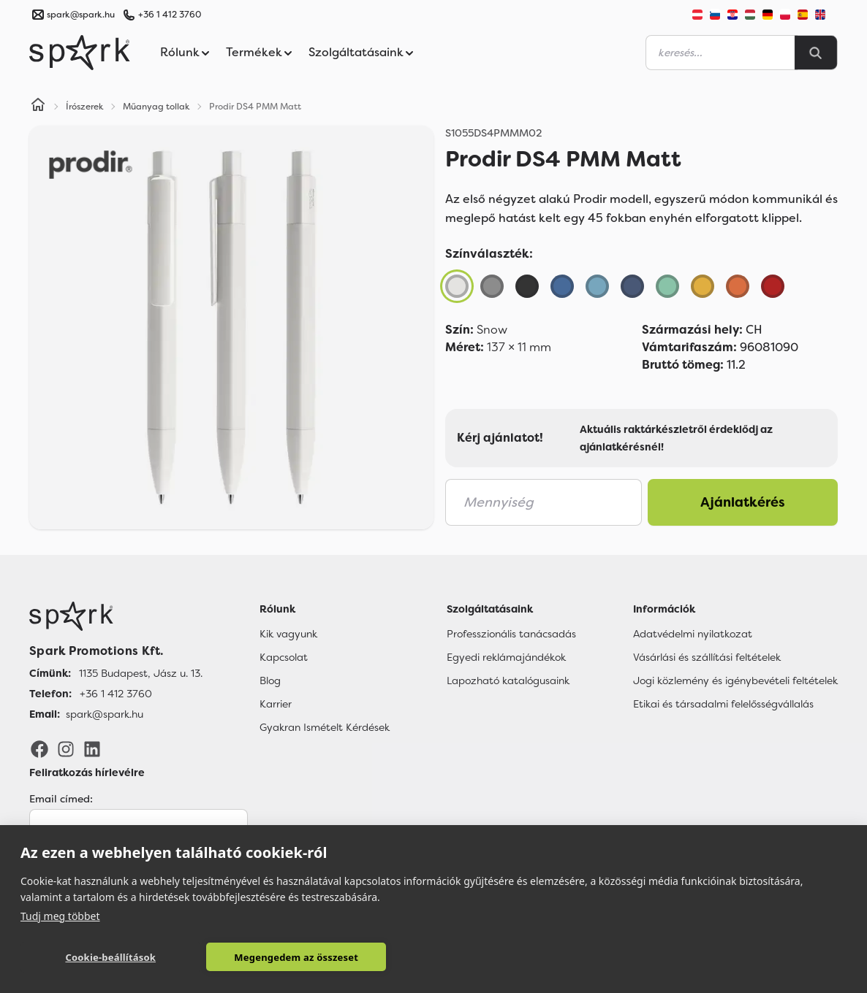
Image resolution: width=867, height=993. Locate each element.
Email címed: (61, 798)
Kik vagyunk (288, 633)
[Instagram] (66, 748)
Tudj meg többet (60, 915)
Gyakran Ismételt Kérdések (325, 727)
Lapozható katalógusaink (508, 680)
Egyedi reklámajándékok (506, 657)
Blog (270, 680)
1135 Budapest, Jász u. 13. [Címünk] (140, 673)
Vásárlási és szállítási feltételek (707, 657)
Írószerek (85, 106)
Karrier (276, 703)
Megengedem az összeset (267, 957)
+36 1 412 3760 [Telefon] (116, 693)
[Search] (816, 52)
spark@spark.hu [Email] (104, 714)
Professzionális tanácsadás (511, 633)
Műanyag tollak (156, 106)
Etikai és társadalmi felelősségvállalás (723, 703)
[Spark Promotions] (79, 52)
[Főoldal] (115, 616)
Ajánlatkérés (742, 502)
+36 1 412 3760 (169, 14)
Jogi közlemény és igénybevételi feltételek (735, 680)
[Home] (38, 106)
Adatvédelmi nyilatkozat (692, 633)
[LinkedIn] (92, 748)
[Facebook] (39, 748)
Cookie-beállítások (101, 957)
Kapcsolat (284, 657)
